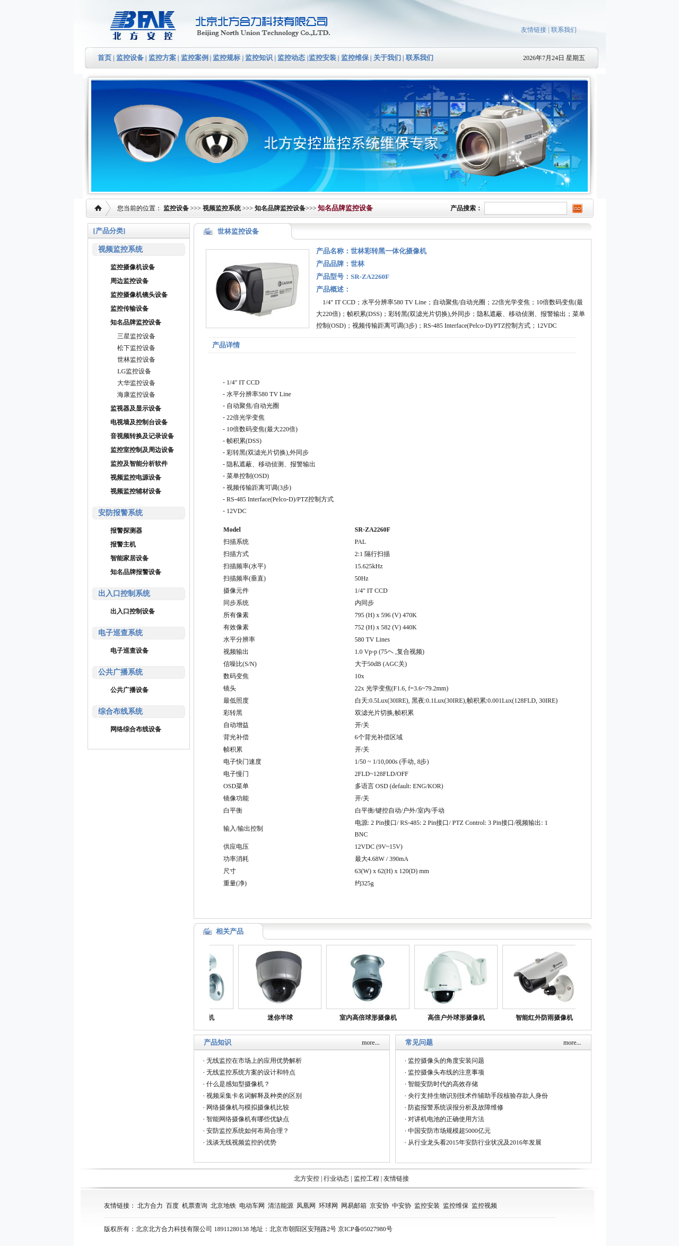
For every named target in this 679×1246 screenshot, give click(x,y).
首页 (104, 58)
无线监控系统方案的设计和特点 (250, 1072)
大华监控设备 (136, 383)
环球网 (328, 1205)
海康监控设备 (136, 394)
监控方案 (162, 58)
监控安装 (322, 58)
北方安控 (306, 1178)
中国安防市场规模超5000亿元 (449, 1130)
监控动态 (291, 58)
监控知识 (259, 58)
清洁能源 (280, 1205)
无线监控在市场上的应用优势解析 (254, 1060)
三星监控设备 (136, 336)
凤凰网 (306, 1205)
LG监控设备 (134, 371)
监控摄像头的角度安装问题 (446, 1060)
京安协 (379, 1205)
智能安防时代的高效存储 (443, 1084)
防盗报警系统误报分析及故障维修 (455, 1107)
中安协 (401, 1205)
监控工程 (366, 1178)
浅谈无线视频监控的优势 (241, 1142)
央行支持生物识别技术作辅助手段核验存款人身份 (478, 1095)
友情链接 (533, 29)
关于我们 (386, 58)
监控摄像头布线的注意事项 (446, 1072)
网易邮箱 (354, 1205)
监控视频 (484, 1205)
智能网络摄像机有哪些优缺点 (247, 1119)
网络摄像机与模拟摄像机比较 (247, 1107)
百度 (172, 1205)
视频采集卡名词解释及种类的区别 (254, 1095)
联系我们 (564, 29)
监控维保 (355, 58)
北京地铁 (223, 1205)
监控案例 (194, 58)
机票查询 (194, 1205)
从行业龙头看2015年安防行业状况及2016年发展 (475, 1142)
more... (371, 1042)
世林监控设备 (136, 359)
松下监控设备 (136, 348)
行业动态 (336, 1178)
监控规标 (226, 58)
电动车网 (252, 1205)
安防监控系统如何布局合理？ (247, 1130)
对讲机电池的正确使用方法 (446, 1119)
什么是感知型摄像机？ (238, 1084)
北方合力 (150, 1205)
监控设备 (130, 58)
